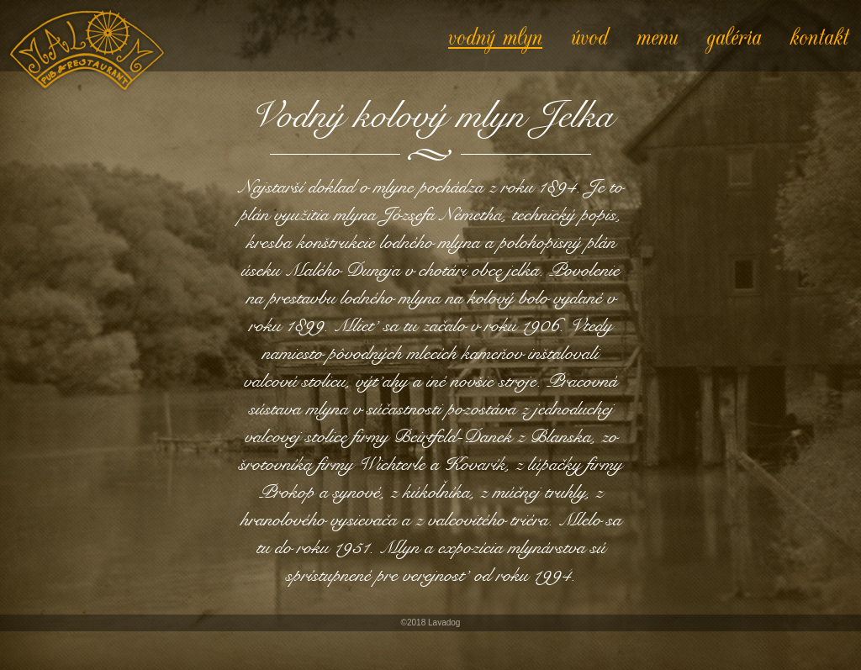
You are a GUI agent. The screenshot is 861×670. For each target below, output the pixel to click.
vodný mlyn (495, 35)
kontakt (819, 35)
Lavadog (444, 622)
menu (657, 35)
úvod (589, 35)
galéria (733, 35)
